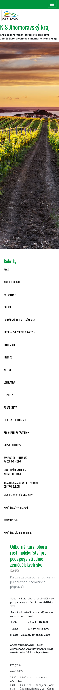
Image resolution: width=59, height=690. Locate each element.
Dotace (7, 307)
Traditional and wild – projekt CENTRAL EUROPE (21, 484)
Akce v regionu (12, 282)
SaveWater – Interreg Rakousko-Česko (15, 459)
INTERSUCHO (10, 345)
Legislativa (9, 382)
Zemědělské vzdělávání (16, 508)
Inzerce (8, 357)
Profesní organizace (15, 420)
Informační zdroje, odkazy (18, 332)
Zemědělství (10, 520)
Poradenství (10, 407)
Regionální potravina (15, 432)
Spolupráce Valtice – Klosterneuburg (15, 472)
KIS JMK (7, 370)
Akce (6, 270)
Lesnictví (8, 395)
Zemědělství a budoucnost (18, 533)
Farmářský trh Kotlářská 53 (19, 320)
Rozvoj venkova (12, 445)
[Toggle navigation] (52, 4)
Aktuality (9, 295)
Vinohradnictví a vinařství (18, 495)
